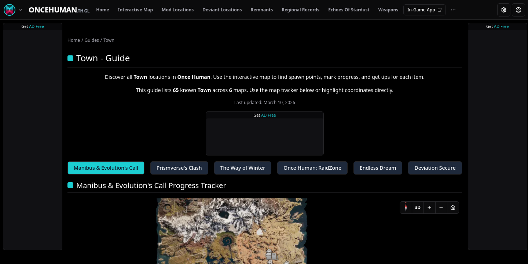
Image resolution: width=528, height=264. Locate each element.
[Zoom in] (429, 207)
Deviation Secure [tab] (434, 167)
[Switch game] (14, 9)
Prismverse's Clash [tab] (179, 167)
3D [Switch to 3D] (418, 207)
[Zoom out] (441, 207)
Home (102, 10)
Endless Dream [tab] (378, 167)
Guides (92, 40)
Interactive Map (135, 10)
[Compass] (406, 207)
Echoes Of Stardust (349, 10)
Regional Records (300, 10)
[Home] (59, 10)
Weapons (388, 10)
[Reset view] (453, 207)
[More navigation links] (453, 10)
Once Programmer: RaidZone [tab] (312, 167)
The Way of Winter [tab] (242, 167)
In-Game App (424, 10)
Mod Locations (178, 10)
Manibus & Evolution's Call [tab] (106, 167)
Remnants (262, 10)
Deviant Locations (222, 10)
